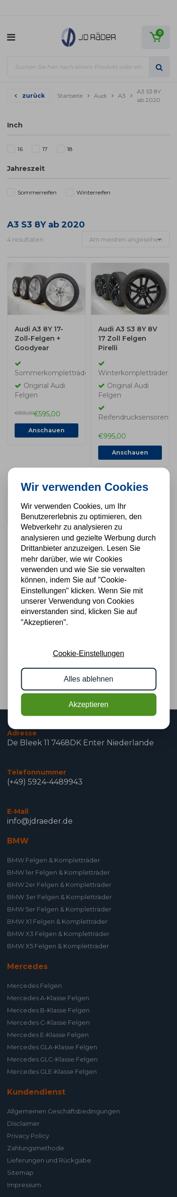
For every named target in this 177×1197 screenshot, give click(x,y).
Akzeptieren (88, 704)
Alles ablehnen (88, 679)
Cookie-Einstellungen (88, 653)
